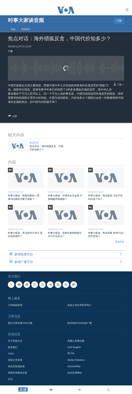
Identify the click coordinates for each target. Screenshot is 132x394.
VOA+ (11, 353)
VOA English (74, 347)
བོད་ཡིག (70, 353)
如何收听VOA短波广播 (79, 323)
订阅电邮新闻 (15, 305)
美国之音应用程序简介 (79, 305)
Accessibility (73, 366)
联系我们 (13, 347)
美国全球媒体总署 (17, 372)
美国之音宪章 (15, 360)
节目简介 (26, 29)
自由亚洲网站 (74, 372)
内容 (13, 29)
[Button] (12, 117)
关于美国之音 (15, 341)
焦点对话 (34, 142)
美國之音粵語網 (75, 341)
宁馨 (10, 51)
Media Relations (76, 360)
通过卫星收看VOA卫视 (20, 323)
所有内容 (119, 241)
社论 (10, 379)
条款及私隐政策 (16, 366)
